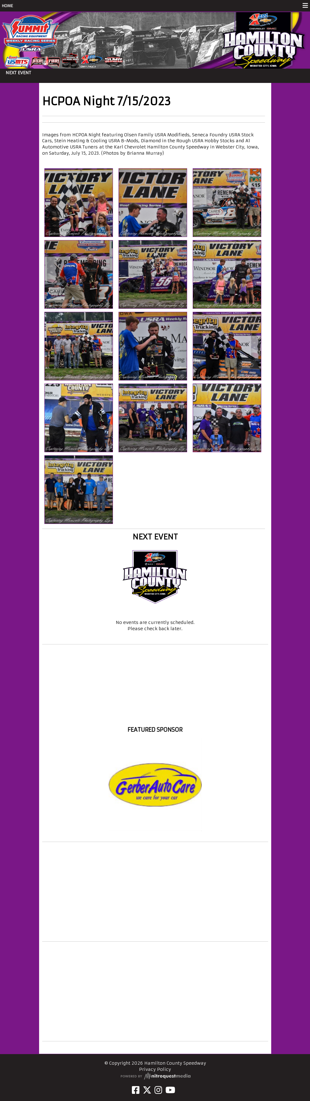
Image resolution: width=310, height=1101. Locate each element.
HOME (7, 5)
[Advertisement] (155, 891)
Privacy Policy (155, 1069)
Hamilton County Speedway (155, 718)
